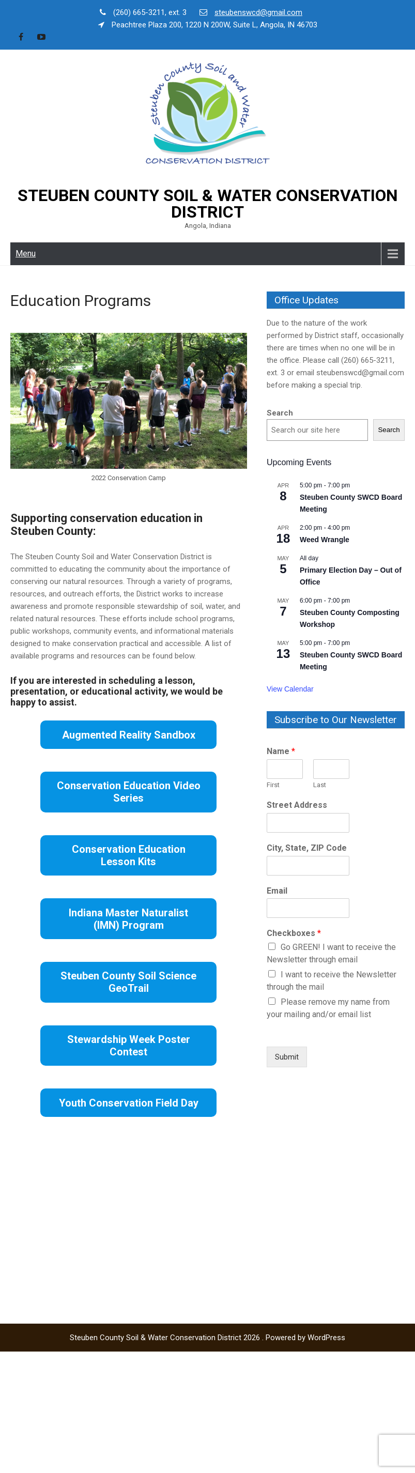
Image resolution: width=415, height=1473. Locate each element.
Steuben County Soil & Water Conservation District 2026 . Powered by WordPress (207, 1337)
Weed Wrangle (324, 539)
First (273, 785)
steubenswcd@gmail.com (258, 12)
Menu (26, 253)
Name (281, 751)
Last (319, 785)
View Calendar (290, 689)
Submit (287, 1057)
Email (277, 891)
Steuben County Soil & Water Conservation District (208, 204)
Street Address (297, 805)
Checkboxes (294, 933)
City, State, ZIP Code (307, 848)
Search (280, 413)
